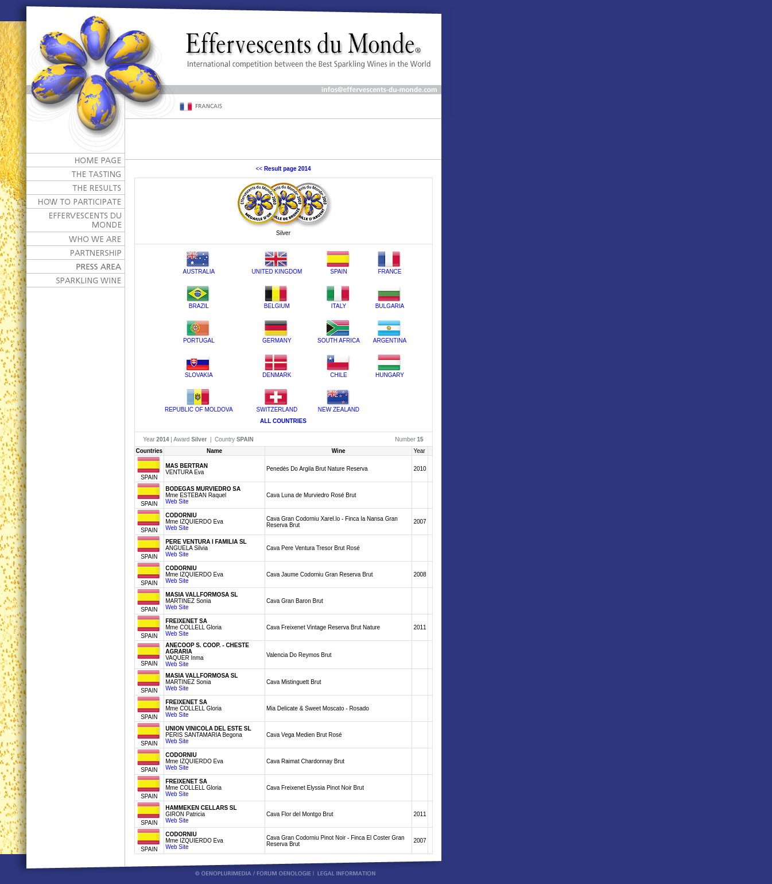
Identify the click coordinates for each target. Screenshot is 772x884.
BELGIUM (277, 306)
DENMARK (276, 375)
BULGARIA (390, 306)
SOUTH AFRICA (338, 340)
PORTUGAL (199, 340)
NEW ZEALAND (338, 409)
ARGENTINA (389, 340)
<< (283, 169)
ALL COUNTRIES (283, 421)
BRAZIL (199, 306)
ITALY (338, 306)
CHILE (338, 375)
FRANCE (389, 271)
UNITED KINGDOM (276, 271)
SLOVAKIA (199, 375)
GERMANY (277, 340)
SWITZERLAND (277, 409)
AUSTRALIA (199, 271)
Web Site (176, 501)
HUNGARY (389, 375)
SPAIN (338, 271)
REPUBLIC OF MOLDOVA (199, 409)
